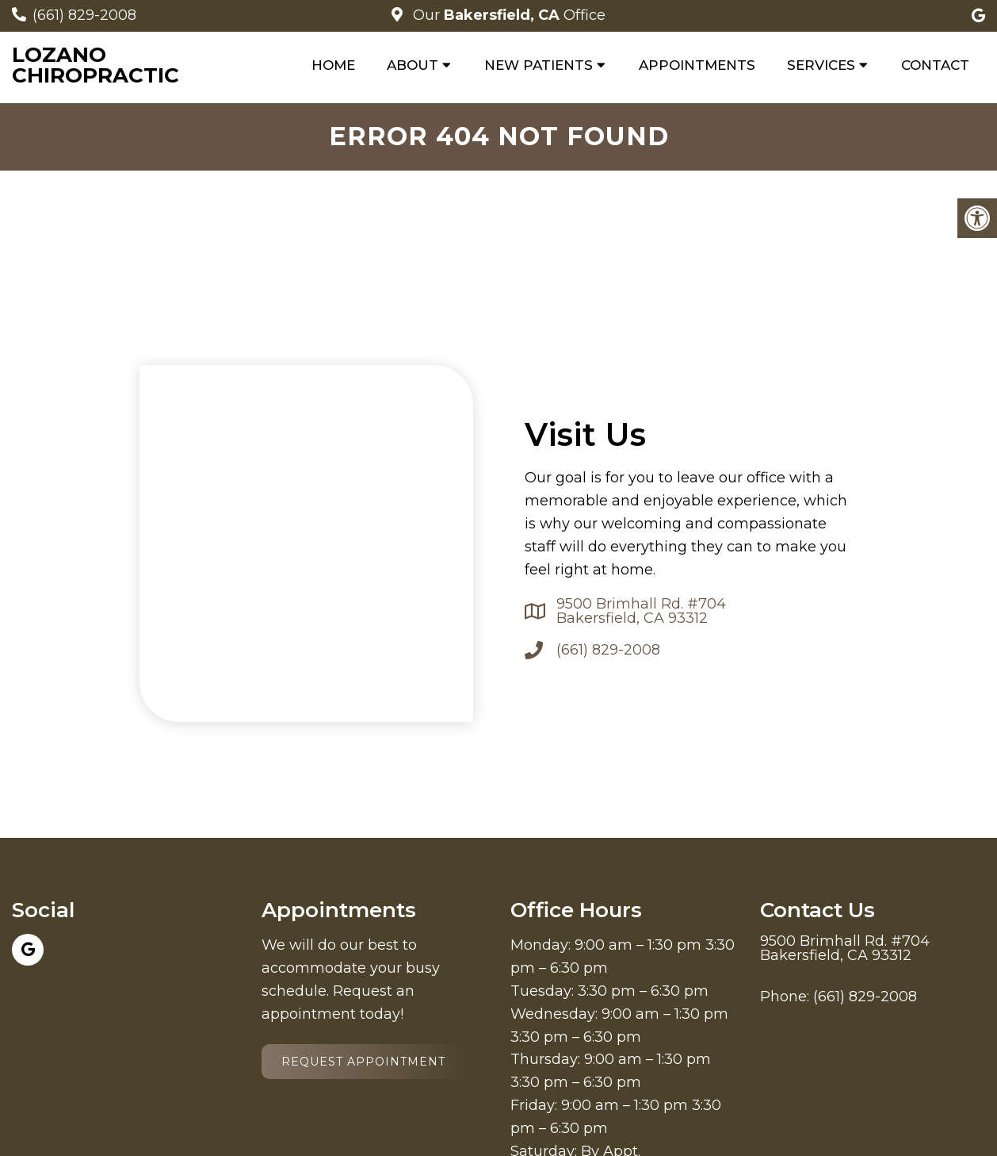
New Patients (538, 65)
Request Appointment (363, 1061)
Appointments (697, 65)
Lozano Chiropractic (95, 65)
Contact (935, 65)
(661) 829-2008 (84, 15)
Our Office (507, 15)
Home (333, 65)
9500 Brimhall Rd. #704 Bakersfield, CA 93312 (641, 611)
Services (821, 65)
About (412, 65)
